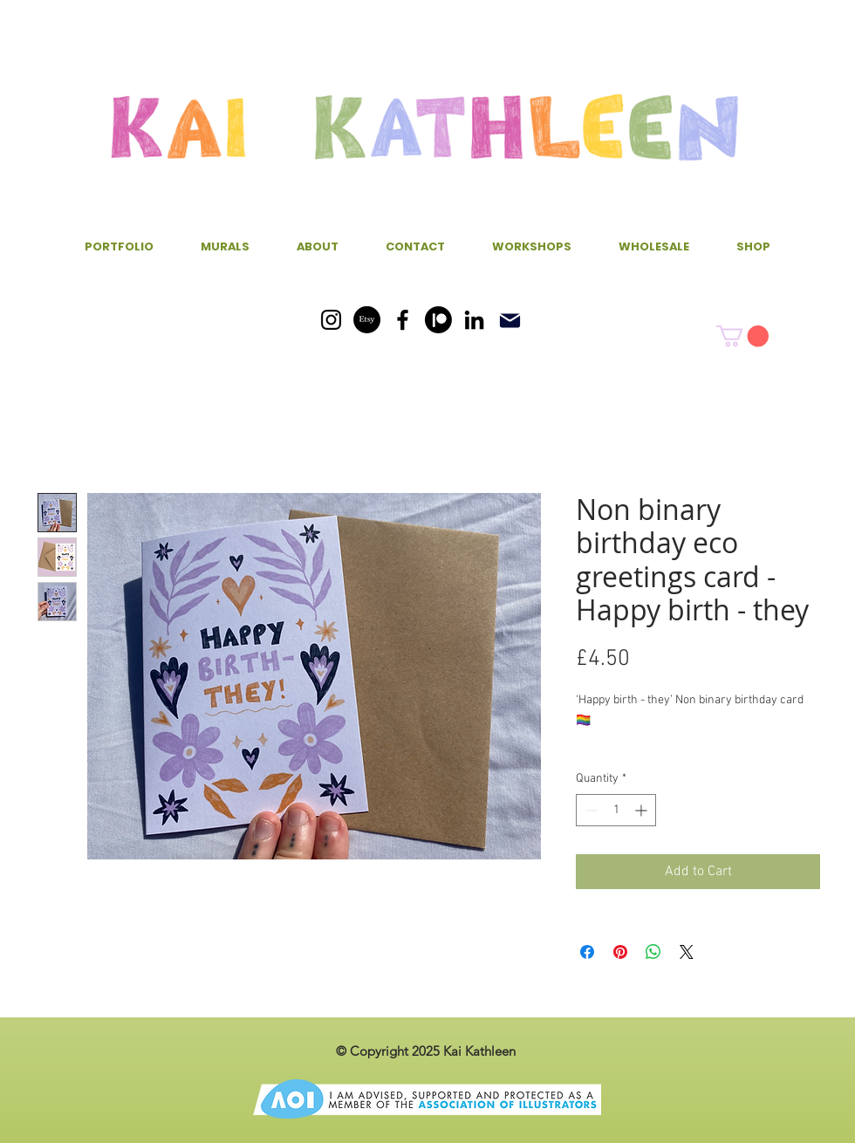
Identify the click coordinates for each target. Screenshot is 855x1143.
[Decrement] (589, 810)
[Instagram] (331, 319)
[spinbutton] (616, 810)
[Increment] (642, 810)
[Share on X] (686, 951)
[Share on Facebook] (587, 951)
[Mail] (509, 320)
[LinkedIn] (474, 319)
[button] (742, 335)
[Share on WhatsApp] (653, 951)
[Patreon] (438, 319)
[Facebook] (402, 319)
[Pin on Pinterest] (620, 951)
